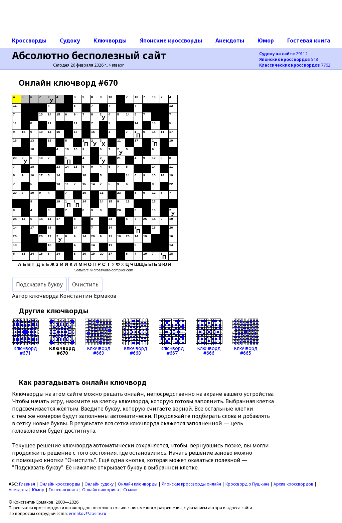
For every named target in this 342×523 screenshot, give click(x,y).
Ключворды (110, 40)
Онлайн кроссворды (59, 484)
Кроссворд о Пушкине (247, 484)
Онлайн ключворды (137, 484)
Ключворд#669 (99, 337)
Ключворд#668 (135, 337)
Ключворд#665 (245, 337)
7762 (294, 65)
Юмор (266, 40)
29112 (283, 54)
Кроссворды (29, 40)
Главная (27, 484)
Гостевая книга (308, 40)
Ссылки (130, 490)
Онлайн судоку (99, 484)
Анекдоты (229, 40)
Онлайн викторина (100, 490)
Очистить (85, 284)
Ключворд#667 (172, 337)
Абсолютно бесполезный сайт (89, 55)
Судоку (70, 40)
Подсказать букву (39, 284)
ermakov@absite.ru (87, 513)
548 (288, 59)
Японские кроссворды (171, 40)
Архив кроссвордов (293, 484)
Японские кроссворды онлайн (191, 484)
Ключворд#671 (25, 337)
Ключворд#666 (209, 337)
